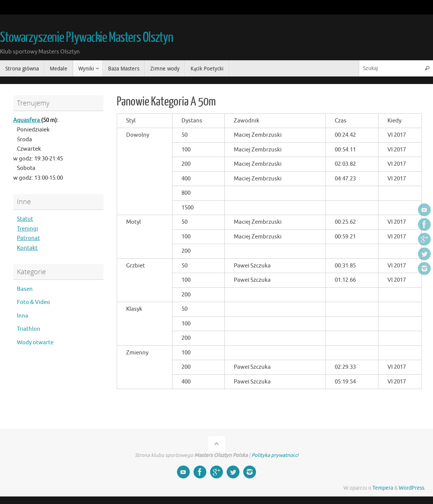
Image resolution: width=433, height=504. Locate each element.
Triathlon (28, 329)
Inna (22, 315)
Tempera (382, 488)
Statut (25, 219)
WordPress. (412, 488)
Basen (25, 289)
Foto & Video (33, 302)
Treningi (27, 228)
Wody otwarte (35, 342)
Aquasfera (27, 120)
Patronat (28, 238)
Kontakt (27, 248)
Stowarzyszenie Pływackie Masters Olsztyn (86, 37)
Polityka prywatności (275, 455)
